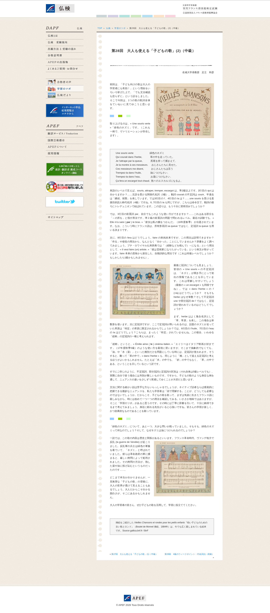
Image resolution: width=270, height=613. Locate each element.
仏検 (108, 28)
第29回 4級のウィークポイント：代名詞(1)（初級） (189, 554)
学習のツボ (120, 28)
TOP (100, 28)
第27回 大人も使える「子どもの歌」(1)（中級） (134, 554)
